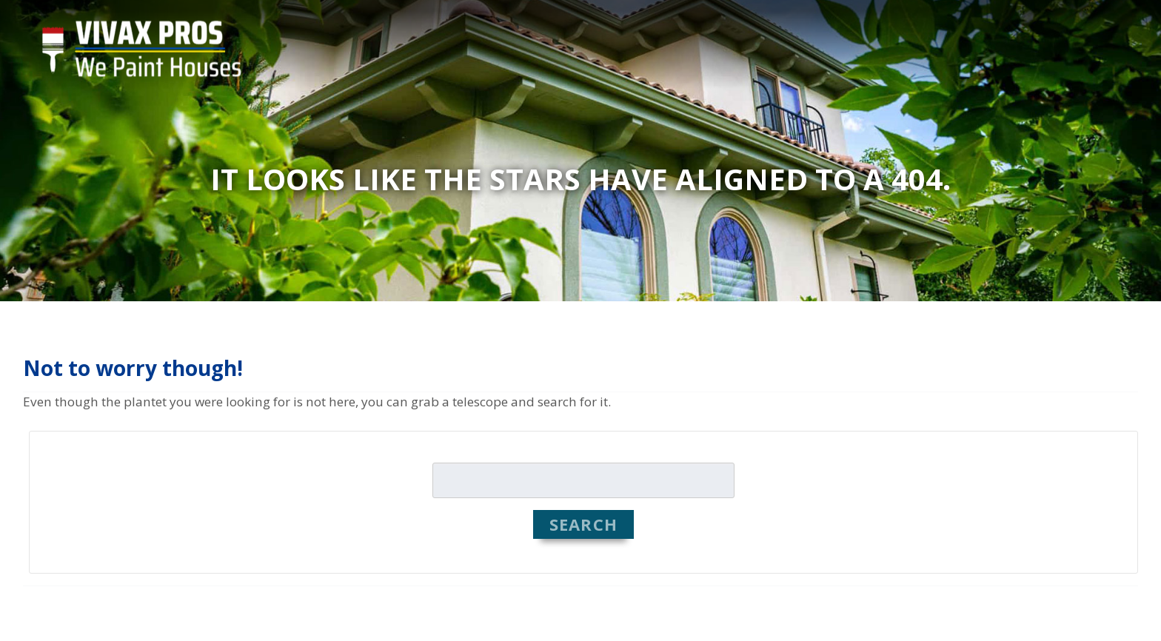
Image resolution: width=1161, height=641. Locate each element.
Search (583, 524)
